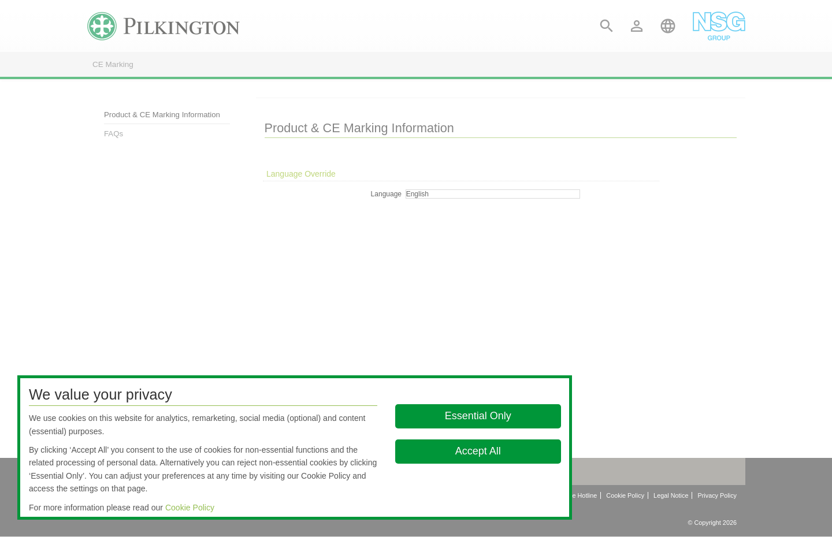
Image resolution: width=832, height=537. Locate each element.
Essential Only (478, 416)
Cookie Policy (189, 507)
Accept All (478, 451)
